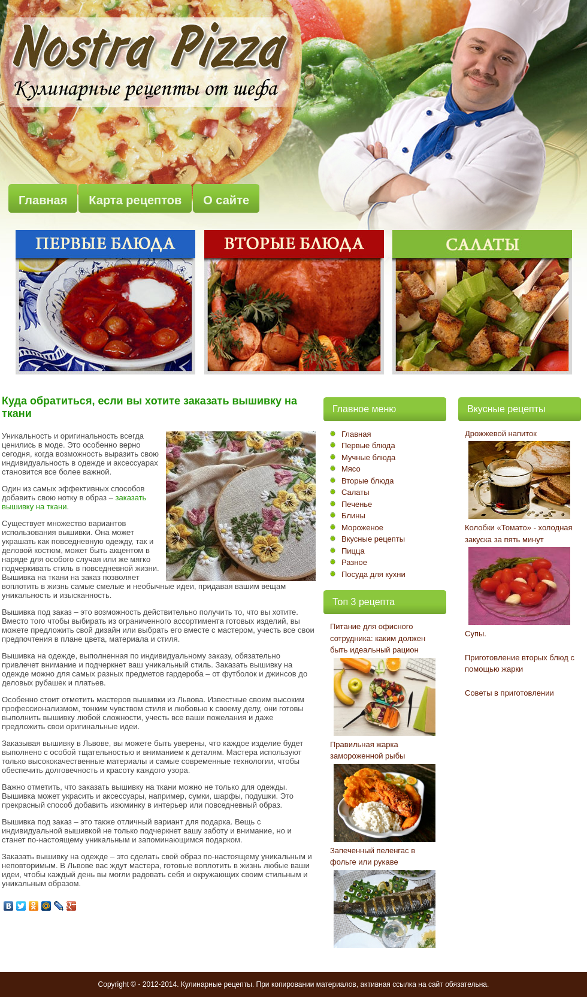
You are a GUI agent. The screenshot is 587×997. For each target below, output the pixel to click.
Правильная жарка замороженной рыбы (367, 750)
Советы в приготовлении (509, 692)
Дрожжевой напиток (501, 433)
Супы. (475, 633)
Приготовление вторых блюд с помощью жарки (519, 663)
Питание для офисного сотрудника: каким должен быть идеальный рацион (377, 638)
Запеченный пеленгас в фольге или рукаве (372, 856)
